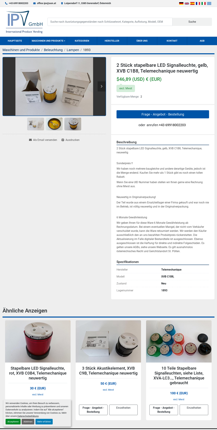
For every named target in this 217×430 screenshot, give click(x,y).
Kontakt (172, 40)
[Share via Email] (43, 140)
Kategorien (82, 40)
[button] (48, 41)
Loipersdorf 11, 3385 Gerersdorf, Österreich (87, 3)
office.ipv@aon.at (46, 3)
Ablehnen (27, 421)
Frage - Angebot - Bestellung (163, 114)
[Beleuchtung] (53, 50)
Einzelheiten (123, 407)
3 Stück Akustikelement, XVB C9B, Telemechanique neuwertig (108, 371)
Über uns (142, 40)
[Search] (109, 22)
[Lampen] (73, 50)
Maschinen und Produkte (47, 40)
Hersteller (112, 40)
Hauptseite (15, 40)
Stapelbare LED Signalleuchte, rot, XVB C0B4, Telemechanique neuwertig (38, 373)
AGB (202, 40)
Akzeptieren (13, 421)
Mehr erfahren (44, 421)
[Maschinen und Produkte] (21, 50)
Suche (192, 21)
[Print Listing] (70, 140)
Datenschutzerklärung (28, 416)
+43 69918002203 (18, 3)
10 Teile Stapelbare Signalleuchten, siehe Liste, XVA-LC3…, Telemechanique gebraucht (179, 375)
